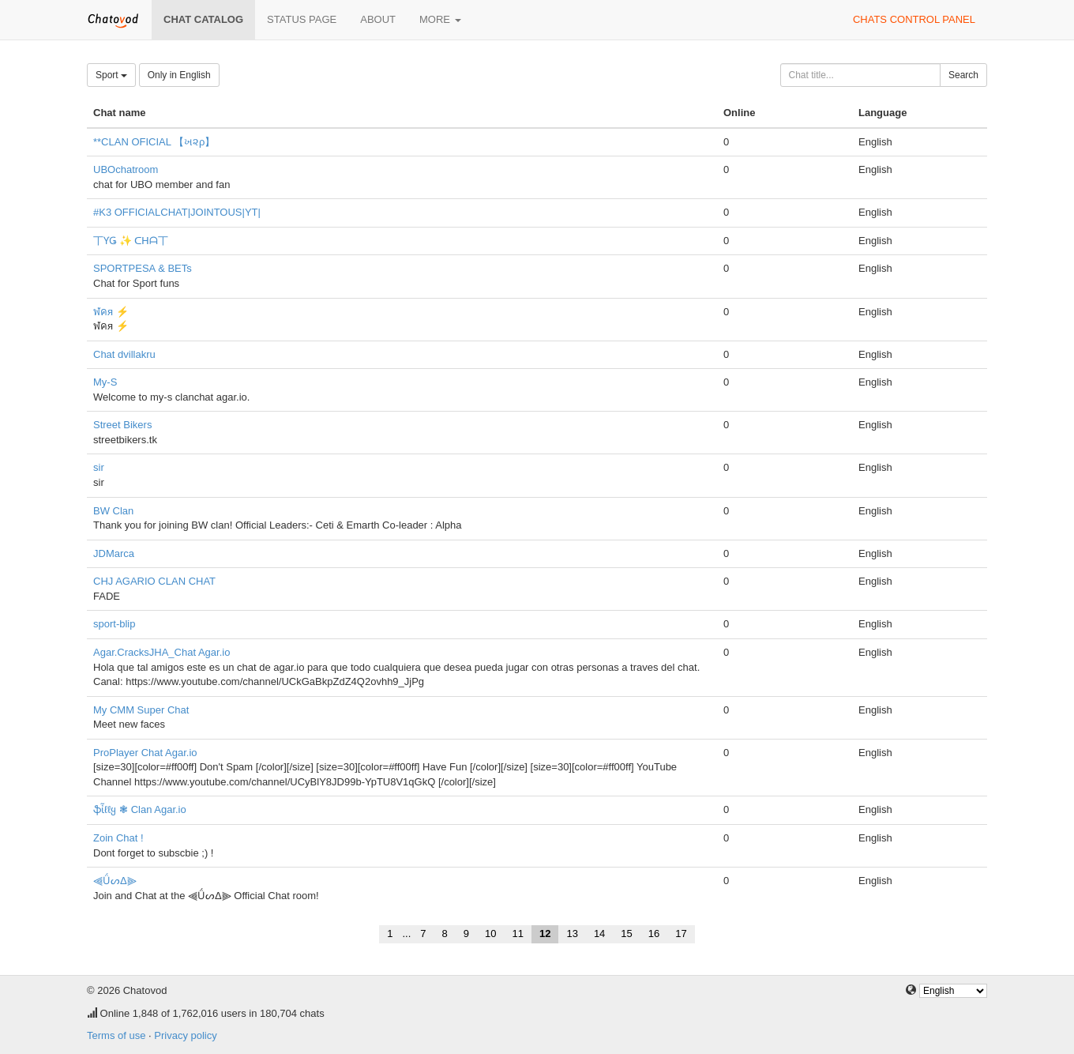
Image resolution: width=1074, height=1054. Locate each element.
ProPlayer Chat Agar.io (145, 753)
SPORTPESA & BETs (142, 268)
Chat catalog (203, 19)
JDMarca (113, 553)
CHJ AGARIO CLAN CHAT (154, 581)
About (378, 19)
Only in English (179, 75)
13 (571, 933)
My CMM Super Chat (141, 710)
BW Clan (113, 511)
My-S (105, 382)
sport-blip (114, 624)
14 (599, 933)
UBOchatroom (125, 169)
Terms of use (116, 1035)
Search (963, 75)
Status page (301, 19)
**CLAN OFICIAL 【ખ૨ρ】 (154, 142)
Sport (111, 75)
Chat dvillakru (124, 354)
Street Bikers (122, 425)
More (440, 19)
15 (626, 933)
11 (517, 933)
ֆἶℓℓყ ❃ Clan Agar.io (139, 809)
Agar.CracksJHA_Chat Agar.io (161, 652)
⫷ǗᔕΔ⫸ (115, 880)
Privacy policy (185, 1035)
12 (544, 933)
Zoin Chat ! (118, 838)
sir (98, 467)
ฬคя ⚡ (111, 312)
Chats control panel (914, 19)
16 (653, 933)
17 (680, 933)
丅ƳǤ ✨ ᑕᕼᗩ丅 (130, 241)
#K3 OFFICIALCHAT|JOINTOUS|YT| (177, 212)
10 (490, 933)
